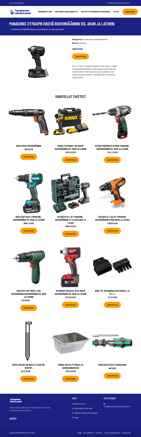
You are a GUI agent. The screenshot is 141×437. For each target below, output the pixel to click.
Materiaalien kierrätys (66, 11)
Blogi (116, 11)
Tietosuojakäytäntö (112, 433)
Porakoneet (88, 39)
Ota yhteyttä (88, 433)
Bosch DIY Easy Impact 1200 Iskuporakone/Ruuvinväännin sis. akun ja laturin (28, 293)
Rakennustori (45, 11)
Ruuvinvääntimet (101, 39)
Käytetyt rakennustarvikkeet (95, 11)
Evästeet (98, 433)
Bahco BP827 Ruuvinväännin (28, 145)
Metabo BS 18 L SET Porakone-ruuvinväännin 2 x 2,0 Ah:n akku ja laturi (70, 219)
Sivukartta (126, 433)
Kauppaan (130, 12)
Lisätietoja (80, 56)
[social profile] (26, 3)
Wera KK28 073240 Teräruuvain (112, 364)
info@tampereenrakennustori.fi (119, 3)
